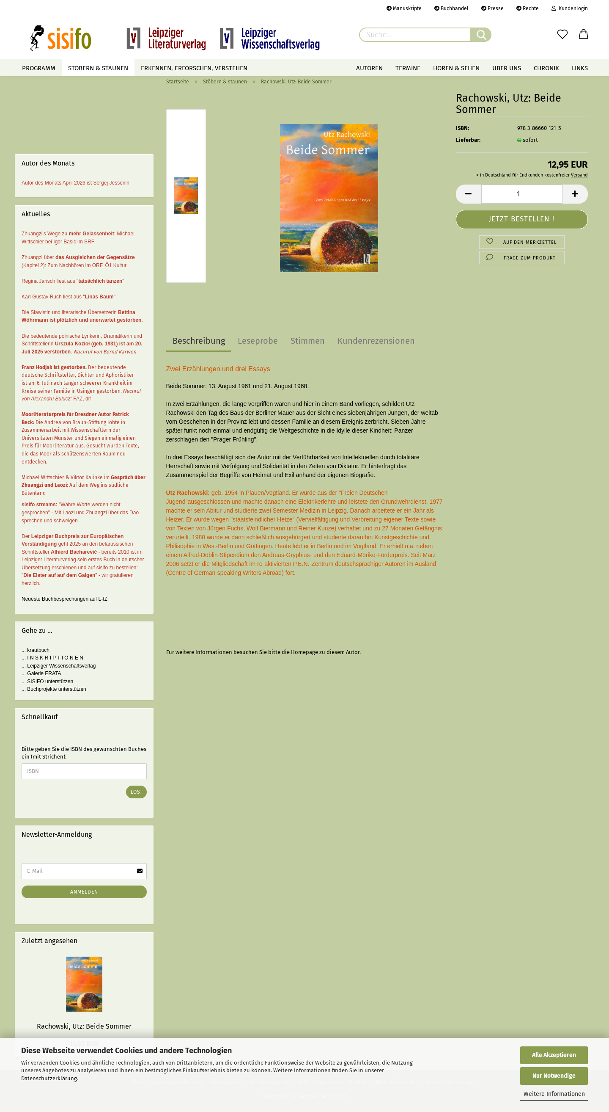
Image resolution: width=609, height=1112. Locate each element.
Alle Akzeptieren (554, 1055)
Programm (38, 68)
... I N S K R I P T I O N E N (52, 658)
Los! (136, 792)
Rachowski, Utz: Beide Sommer (84, 1026)
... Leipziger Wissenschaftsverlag (59, 666)
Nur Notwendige (554, 1075)
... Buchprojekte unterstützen (54, 689)
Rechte (527, 8)
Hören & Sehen (456, 68)
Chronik (546, 68)
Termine (407, 68)
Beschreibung (199, 341)
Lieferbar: (468, 140)
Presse (492, 8)
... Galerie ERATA (41, 673)
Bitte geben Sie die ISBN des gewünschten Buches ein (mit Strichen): (84, 753)
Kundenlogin (569, 8)
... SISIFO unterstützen (47, 681)
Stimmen (308, 341)
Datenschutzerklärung (49, 1078)
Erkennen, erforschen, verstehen (194, 68)
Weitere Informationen (554, 1094)
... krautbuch (35, 650)
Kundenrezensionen (376, 341)
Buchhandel (451, 8)
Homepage (304, 652)
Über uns (506, 68)
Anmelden (84, 892)
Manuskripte (404, 8)
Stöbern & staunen (98, 68)
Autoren (369, 68)
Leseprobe (258, 341)
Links (580, 68)
